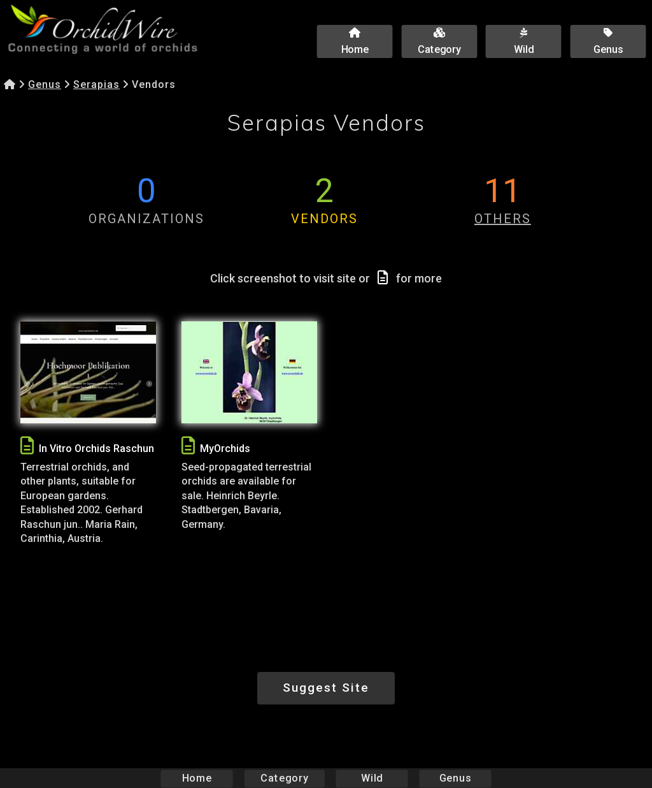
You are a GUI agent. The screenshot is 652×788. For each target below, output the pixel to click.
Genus (44, 84)
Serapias (96, 84)
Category (284, 778)
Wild (372, 778)
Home (197, 778)
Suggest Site (326, 687)
